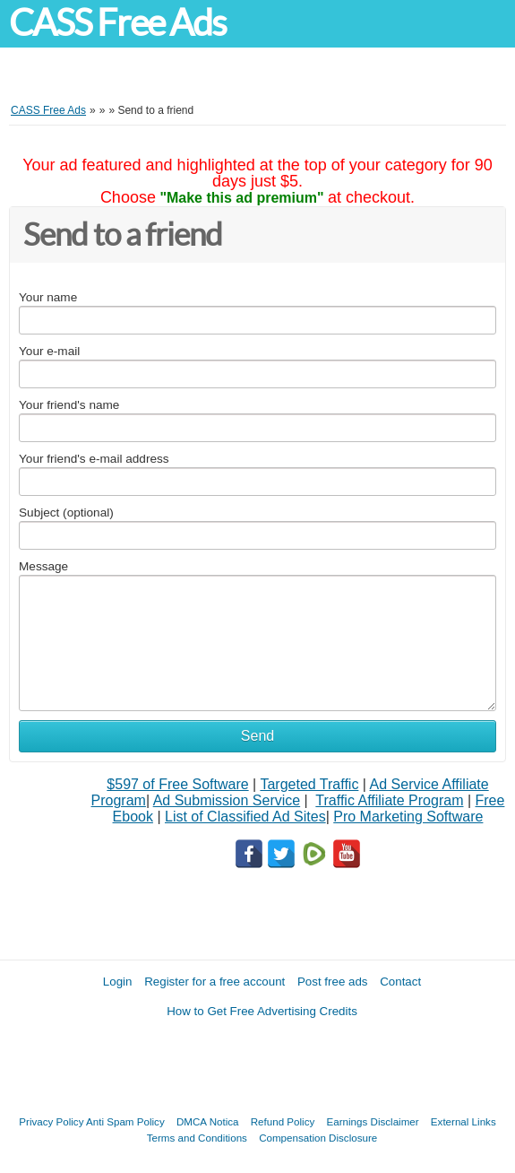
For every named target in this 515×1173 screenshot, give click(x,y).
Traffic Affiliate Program (389, 800)
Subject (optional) (66, 512)
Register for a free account (214, 981)
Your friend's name (69, 405)
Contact (400, 981)
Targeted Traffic (309, 784)
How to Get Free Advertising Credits (262, 1011)
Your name (48, 297)
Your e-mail (49, 351)
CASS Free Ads (117, 23)
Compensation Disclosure (318, 1137)
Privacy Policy (51, 1121)
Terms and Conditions (197, 1137)
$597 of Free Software (177, 784)
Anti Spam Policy (125, 1121)
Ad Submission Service (227, 800)
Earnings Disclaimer (373, 1121)
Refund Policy (283, 1121)
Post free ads (332, 981)
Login (118, 981)
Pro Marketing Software (408, 816)
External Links (463, 1121)
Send (257, 735)
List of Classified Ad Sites (245, 816)
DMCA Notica (207, 1121)
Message (43, 566)
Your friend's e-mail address (94, 458)
